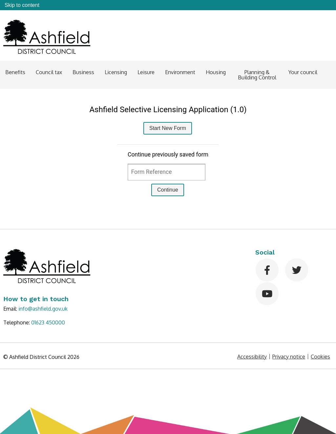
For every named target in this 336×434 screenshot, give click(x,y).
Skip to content (22, 5)
